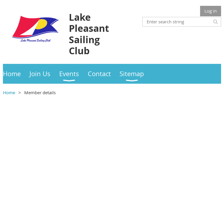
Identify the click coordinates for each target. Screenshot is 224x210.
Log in (210, 11)
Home (9, 92)
